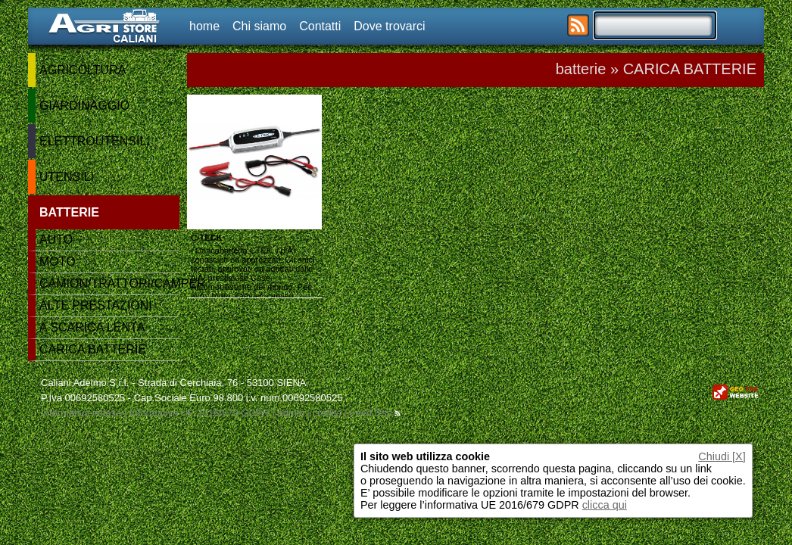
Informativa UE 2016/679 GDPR (199, 413)
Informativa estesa (81, 413)
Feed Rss (374, 413)
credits (327, 413)
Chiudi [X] (721, 456)
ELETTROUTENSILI (94, 141)
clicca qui (604, 505)
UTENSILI (66, 176)
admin (290, 413)
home (204, 26)
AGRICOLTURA (82, 70)
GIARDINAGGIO (84, 105)
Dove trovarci (389, 26)
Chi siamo (259, 26)
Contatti (320, 26)
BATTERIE (69, 212)
